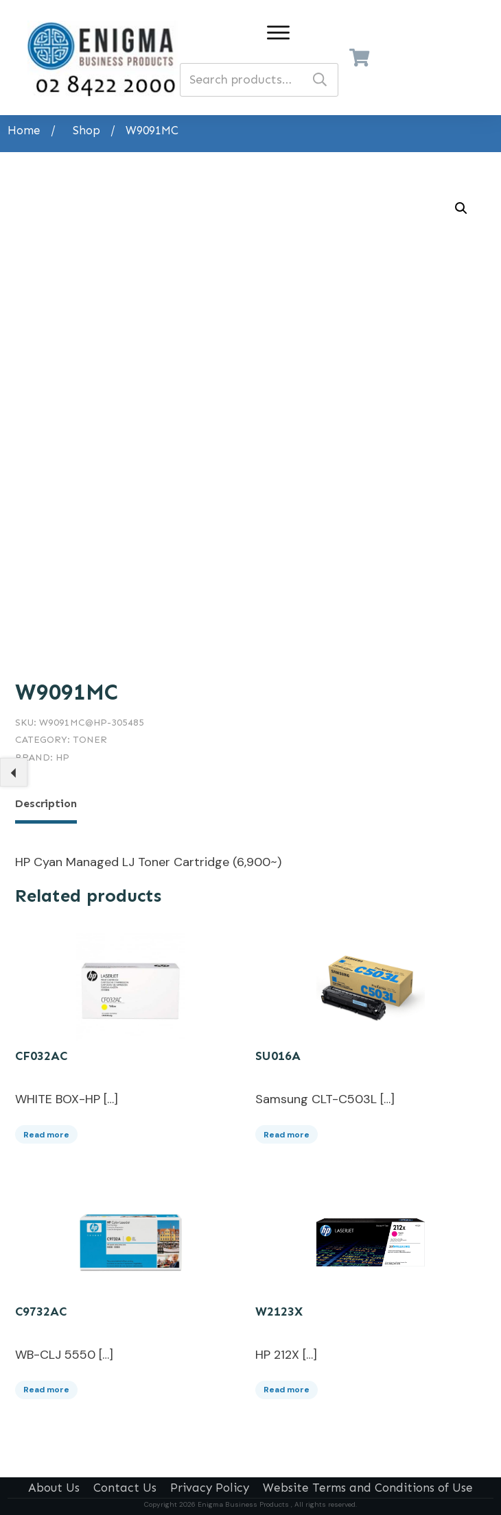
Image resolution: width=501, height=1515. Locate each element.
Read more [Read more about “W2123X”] (287, 1386)
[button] (461, 208)
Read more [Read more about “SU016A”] (287, 1131)
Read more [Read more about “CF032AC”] (46, 1131)
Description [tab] (46, 803)
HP (62, 757)
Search (320, 79)
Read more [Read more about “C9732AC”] (46, 1386)
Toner (90, 740)
